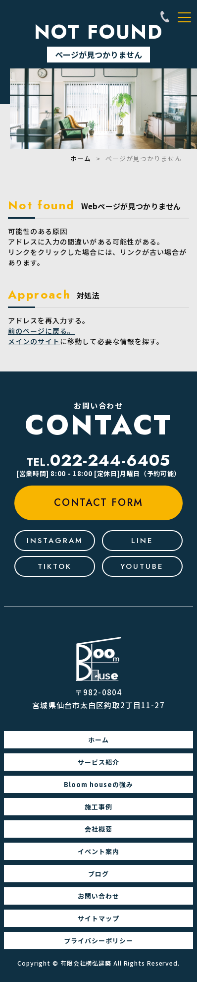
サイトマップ (98, 918)
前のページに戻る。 (41, 331)
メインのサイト (34, 341)
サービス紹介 (98, 762)
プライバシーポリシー (98, 940)
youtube (142, 566)
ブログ (98, 873)
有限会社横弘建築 (85, 963)
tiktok (55, 566)
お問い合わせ (98, 896)
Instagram (55, 540)
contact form (98, 502)
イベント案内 (98, 851)
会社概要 (98, 829)
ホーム (80, 158)
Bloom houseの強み (98, 784)
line (142, 540)
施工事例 (98, 806)
